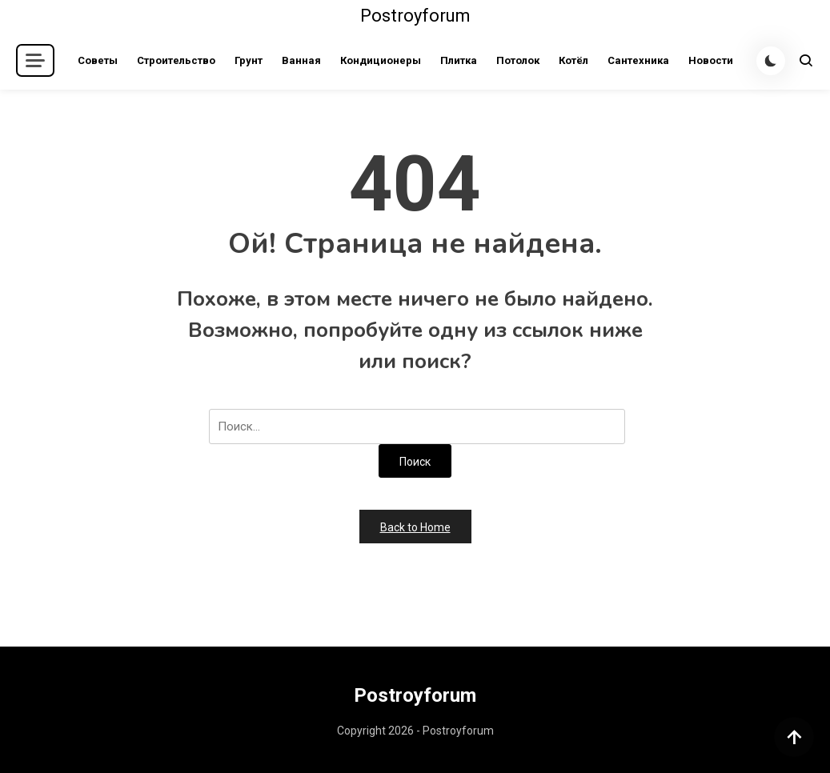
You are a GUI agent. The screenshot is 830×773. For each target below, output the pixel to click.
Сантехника (638, 60)
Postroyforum (415, 16)
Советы (98, 60)
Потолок (517, 60)
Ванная (301, 60)
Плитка (458, 60)
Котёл (573, 60)
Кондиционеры (380, 60)
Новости (710, 60)
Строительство (176, 60)
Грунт (249, 60)
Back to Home (415, 527)
